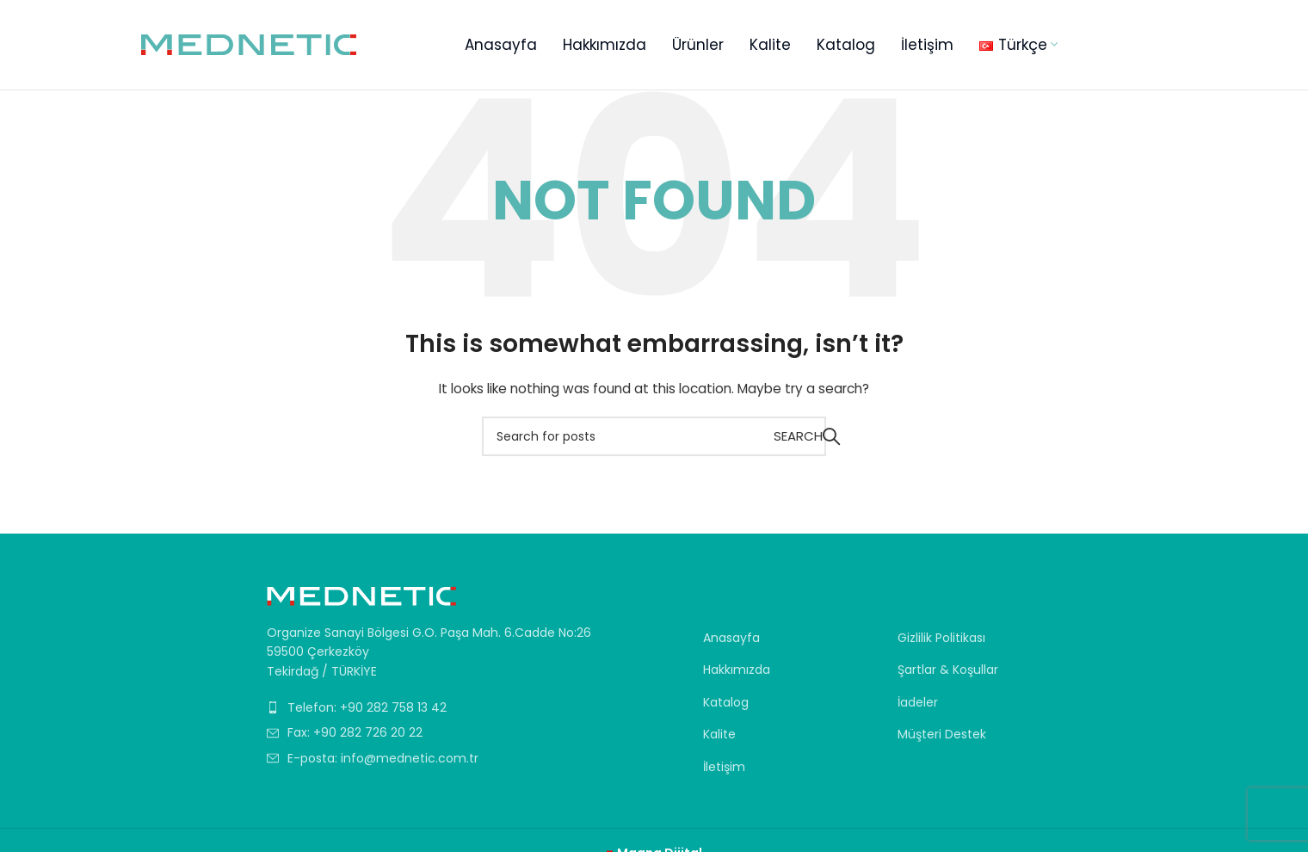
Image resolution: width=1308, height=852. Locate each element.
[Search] (654, 436)
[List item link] (432, 707)
